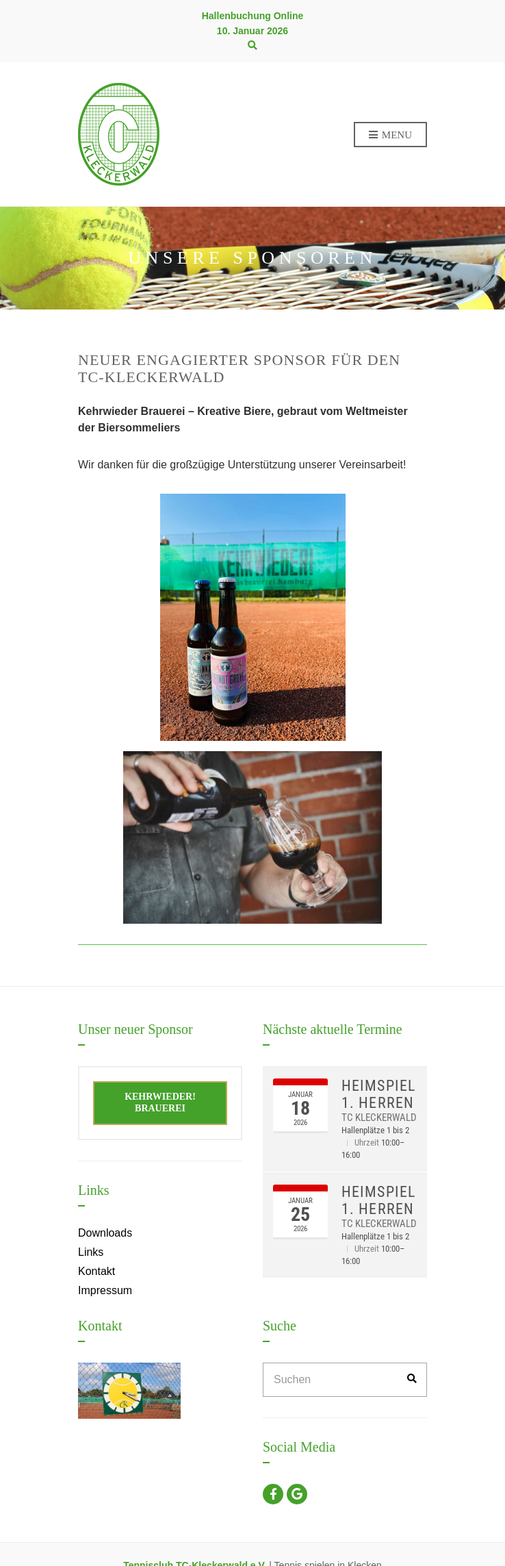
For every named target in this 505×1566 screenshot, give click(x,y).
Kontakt (96, 1271)
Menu (390, 135)
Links (90, 1252)
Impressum (105, 1290)
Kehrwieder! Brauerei (160, 1102)
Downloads (105, 1233)
